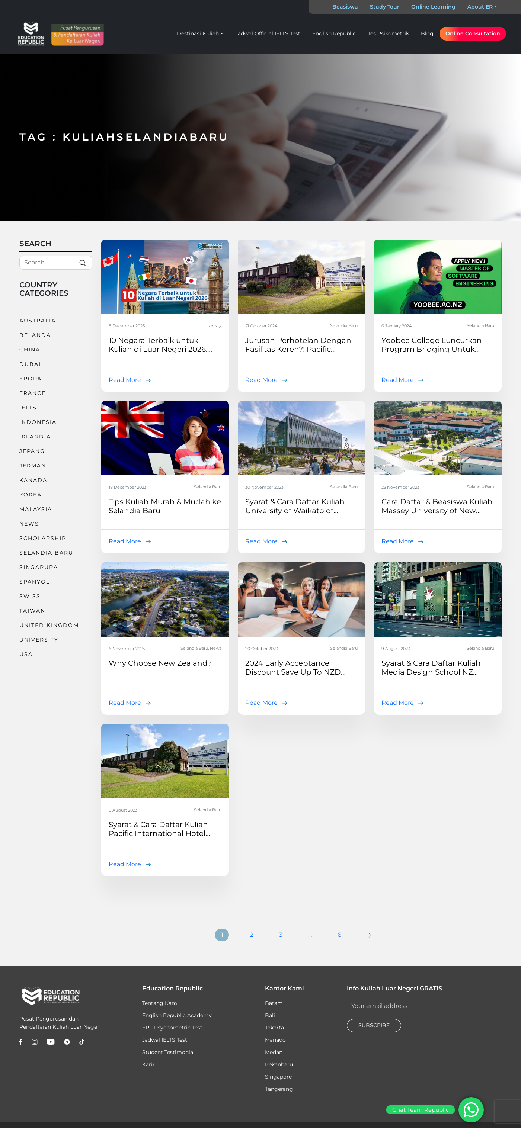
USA (26, 654)
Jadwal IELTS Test (164, 1040)
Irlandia (35, 436)
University (38, 639)
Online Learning (433, 6)
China (29, 349)
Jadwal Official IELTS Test (267, 33)
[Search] (55, 263)
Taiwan (32, 610)
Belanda (35, 335)
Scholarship (42, 538)
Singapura (38, 567)
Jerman (32, 465)
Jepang (32, 451)
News (29, 523)
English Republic (334, 33)
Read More (125, 379)
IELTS (28, 407)
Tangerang (279, 1089)
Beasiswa (345, 6)
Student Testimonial (168, 1052)
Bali (270, 1015)
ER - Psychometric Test (172, 1027)
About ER (480, 6)
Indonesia (38, 422)
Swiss (30, 596)
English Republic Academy (177, 1015)
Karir (148, 1064)
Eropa (30, 378)
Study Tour (384, 6)
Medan (273, 1052)
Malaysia (35, 509)
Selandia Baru (46, 552)
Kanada (33, 480)
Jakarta (274, 1027)
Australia (37, 320)
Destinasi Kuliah (198, 33)
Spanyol (34, 581)
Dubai (30, 364)
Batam (274, 1003)
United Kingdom (49, 625)
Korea (30, 494)
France (32, 393)
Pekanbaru (279, 1064)
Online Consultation (472, 33)
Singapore (278, 1076)
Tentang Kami (160, 1003)
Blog (427, 33)
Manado (275, 1040)
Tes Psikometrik (388, 33)
